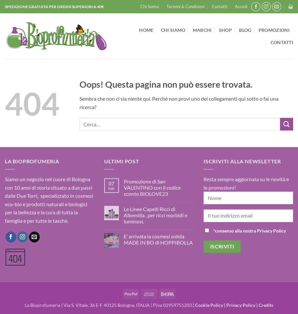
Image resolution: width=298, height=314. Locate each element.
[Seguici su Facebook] (256, 6)
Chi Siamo (149, 6)
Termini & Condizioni (185, 6)
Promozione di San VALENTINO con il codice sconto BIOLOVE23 (152, 187)
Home (146, 30)
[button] (241, 6)
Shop (225, 30)
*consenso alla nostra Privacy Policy (249, 230)
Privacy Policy (240, 305)
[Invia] (286, 124)
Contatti (219, 6)
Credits (266, 305)
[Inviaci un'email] (276, 6)
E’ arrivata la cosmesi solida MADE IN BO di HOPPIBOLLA (158, 239)
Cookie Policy (209, 305)
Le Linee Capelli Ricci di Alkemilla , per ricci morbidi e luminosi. (155, 215)
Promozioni (274, 30)
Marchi (202, 30)
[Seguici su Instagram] (266, 6)
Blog (245, 30)
